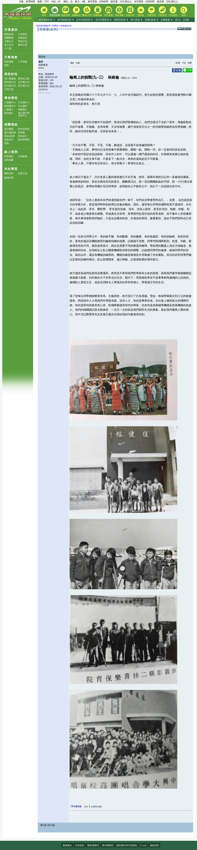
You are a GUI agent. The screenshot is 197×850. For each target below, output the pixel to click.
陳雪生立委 (24, 78)
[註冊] (186, 19)
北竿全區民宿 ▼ (84, 19)
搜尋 (183, 11)
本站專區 (11, 168)
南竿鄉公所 (10, 82)
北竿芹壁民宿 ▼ (103, 19)
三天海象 (22, 61)
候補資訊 (22, 37)
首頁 (44, 11)
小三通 (7, 48)
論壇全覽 (9, 177)
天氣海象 (11, 57)
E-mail (143, 845)
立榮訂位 (9, 41)
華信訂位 (22, 41)
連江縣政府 (10, 132)
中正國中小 (24, 102)
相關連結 (11, 124)
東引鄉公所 (24, 85)
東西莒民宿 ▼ (121, 19)
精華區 (55, 25)
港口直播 (108, 11)
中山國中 (22, 106)
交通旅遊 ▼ (167, 19)
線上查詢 (11, 151)
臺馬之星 (22, 44)
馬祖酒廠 (119, 11)
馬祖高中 (9, 139)
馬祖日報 (65, 11)
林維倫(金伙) (66, 25)
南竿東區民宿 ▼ (47, 19)
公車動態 (22, 156)
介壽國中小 (10, 102)
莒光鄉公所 (10, 85)
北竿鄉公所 (24, 82)
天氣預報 (151, 11)
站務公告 (22, 173)
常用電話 (9, 156)
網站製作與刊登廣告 (127, 845)
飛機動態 (9, 37)
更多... (7, 65)
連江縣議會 (10, 78)
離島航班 (9, 34)
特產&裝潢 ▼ (152, 19)
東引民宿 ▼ (137, 19)
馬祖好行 (22, 136)
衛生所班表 (24, 129)
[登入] (178, 19)
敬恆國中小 (10, 106)
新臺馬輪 (97, 11)
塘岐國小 (22, 109)
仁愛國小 (9, 109)
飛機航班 (76, 11)
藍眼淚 (140, 11)
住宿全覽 (130, 11)
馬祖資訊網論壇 (43, 25)
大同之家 (9, 89)
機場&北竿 (87, 11)
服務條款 (67, 845)
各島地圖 (9, 160)
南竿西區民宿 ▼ (65, 19)
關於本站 (9, 173)
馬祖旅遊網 (54, 11)
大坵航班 (22, 34)
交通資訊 (11, 29)
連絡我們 (154, 845)
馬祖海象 (9, 61)
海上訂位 (9, 44)
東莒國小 (9, 113)
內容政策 (79, 845)
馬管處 (21, 132)
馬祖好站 (11, 74)
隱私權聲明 (93, 845)
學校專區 (11, 98)
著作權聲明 (107, 845)
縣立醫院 (9, 129)
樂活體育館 (24, 139)
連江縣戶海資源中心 (24, 114)
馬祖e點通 (9, 136)
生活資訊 (173, 11)
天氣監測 (162, 11)
